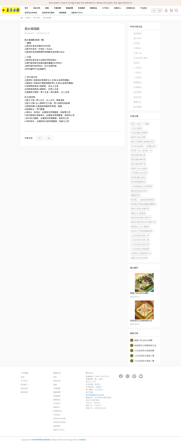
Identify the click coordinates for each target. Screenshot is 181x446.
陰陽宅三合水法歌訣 (139, 168)
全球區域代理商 (48, 12)
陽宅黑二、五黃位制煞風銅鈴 (142, 199)
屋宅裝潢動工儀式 (138, 177)
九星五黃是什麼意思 (139, 132)
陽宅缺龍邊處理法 (138, 181)
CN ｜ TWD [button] (157, 10)
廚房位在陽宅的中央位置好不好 (143, 222)
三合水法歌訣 (136, 128)
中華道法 (137, 48)
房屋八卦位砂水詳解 (139, 257)
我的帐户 (24, 384)
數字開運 (137, 106)
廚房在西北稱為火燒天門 (141, 217)
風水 (49, 138)
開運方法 (137, 101)
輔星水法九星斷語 (138, 213)
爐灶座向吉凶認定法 (139, 190)
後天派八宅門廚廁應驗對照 (141, 231)
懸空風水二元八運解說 (140, 226)
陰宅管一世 (147, 150)
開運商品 (93, 8)
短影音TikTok (77, 12)
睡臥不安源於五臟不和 (140, 208)
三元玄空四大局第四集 (140, 248)
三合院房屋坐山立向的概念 (141, 186)
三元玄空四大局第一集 (140, 235)
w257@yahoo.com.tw (95, 395)
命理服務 (81, 8)
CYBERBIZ (82, 439)
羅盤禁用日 (135, 195)
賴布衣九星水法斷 (138, 137)
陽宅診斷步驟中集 (138, 159)
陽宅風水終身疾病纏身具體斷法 (143, 204)
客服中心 (117, 8)
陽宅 (40, 138)
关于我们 (105, 8)
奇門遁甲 (137, 92)
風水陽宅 (137, 38)
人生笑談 (137, 67)
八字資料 (137, 72)
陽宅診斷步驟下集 (138, 164)
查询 (22, 377)
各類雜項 (137, 87)
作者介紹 (137, 52)
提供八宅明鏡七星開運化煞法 (142, 141)
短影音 (136, 62)
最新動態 (62, 12)
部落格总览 (130, 8)
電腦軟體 (69, 8)
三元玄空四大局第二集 (140, 239)
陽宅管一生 (135, 150)
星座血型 (137, 97)
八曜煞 (146, 123)
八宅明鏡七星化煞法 (139, 172)
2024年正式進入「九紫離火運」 (143, 146)
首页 (26, 8)
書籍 (47, 8)
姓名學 (136, 43)
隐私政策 (24, 388)
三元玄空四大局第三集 (140, 244)
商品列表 (36, 8)
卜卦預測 (137, 77)
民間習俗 (137, 82)
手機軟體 (57, 8)
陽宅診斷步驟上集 (138, 155)
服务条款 (24, 392)
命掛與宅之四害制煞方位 (141, 253)
